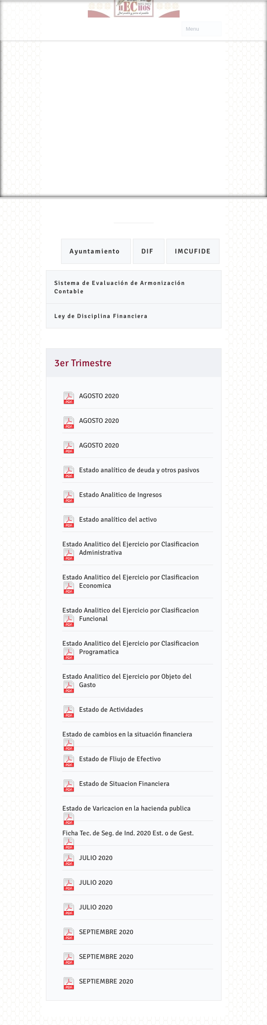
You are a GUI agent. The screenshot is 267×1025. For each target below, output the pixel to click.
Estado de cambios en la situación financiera (127, 734)
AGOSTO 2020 (99, 396)
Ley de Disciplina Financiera (101, 316)
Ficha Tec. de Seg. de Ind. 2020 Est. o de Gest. (128, 833)
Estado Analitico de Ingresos (120, 495)
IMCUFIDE (193, 251)
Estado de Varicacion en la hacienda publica (126, 808)
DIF (148, 251)
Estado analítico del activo (118, 519)
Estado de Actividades (111, 709)
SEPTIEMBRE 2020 (106, 932)
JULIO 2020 (96, 858)
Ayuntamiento (96, 251)
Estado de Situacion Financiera (124, 784)
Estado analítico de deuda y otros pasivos (139, 470)
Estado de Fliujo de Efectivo (120, 759)
